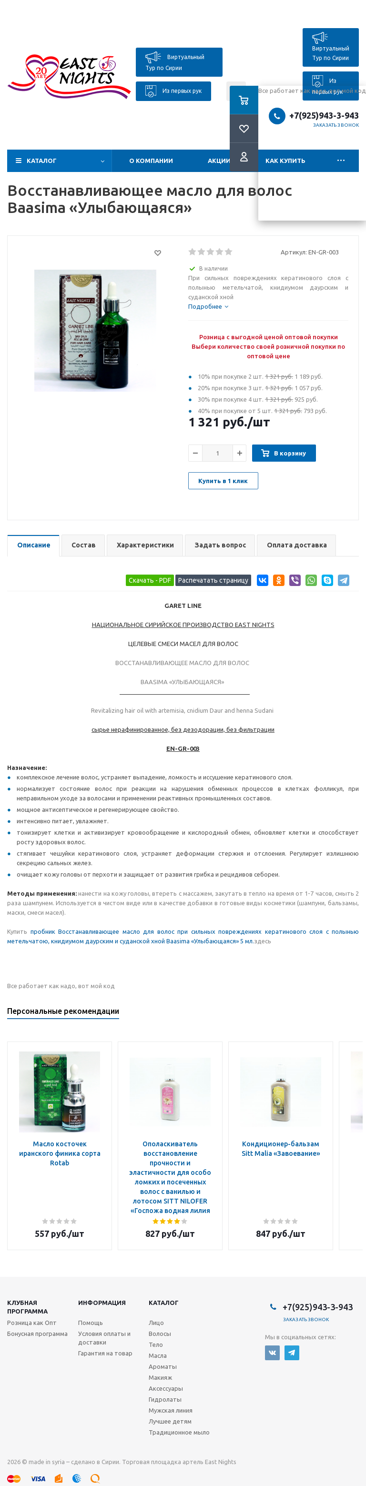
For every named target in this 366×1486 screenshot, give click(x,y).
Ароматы (163, 1366)
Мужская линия (171, 1410)
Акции (219, 160)
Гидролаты (165, 1399)
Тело (156, 1344)
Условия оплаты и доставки (104, 1337)
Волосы (160, 1333)
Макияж (160, 1377)
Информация (102, 1302)
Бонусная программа (37, 1333)
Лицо (156, 1322)
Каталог (42, 160)
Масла (158, 1355)
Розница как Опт (32, 1322)
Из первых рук (173, 91)
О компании (151, 160)
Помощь (90, 1322)
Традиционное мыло (179, 1432)
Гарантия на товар (105, 1353)
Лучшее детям (170, 1421)
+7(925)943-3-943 (318, 1307)
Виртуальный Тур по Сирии (174, 61)
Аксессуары (166, 1388)
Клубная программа (27, 1306)
